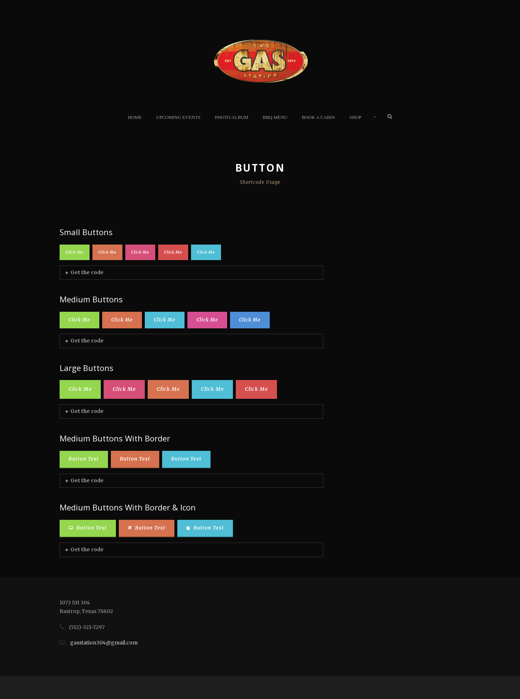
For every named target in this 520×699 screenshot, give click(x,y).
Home (135, 117)
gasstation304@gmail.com (104, 642)
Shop (355, 117)
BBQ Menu (275, 117)
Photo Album (231, 117)
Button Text (84, 459)
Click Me (74, 252)
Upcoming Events (178, 117)
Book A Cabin (318, 117)
